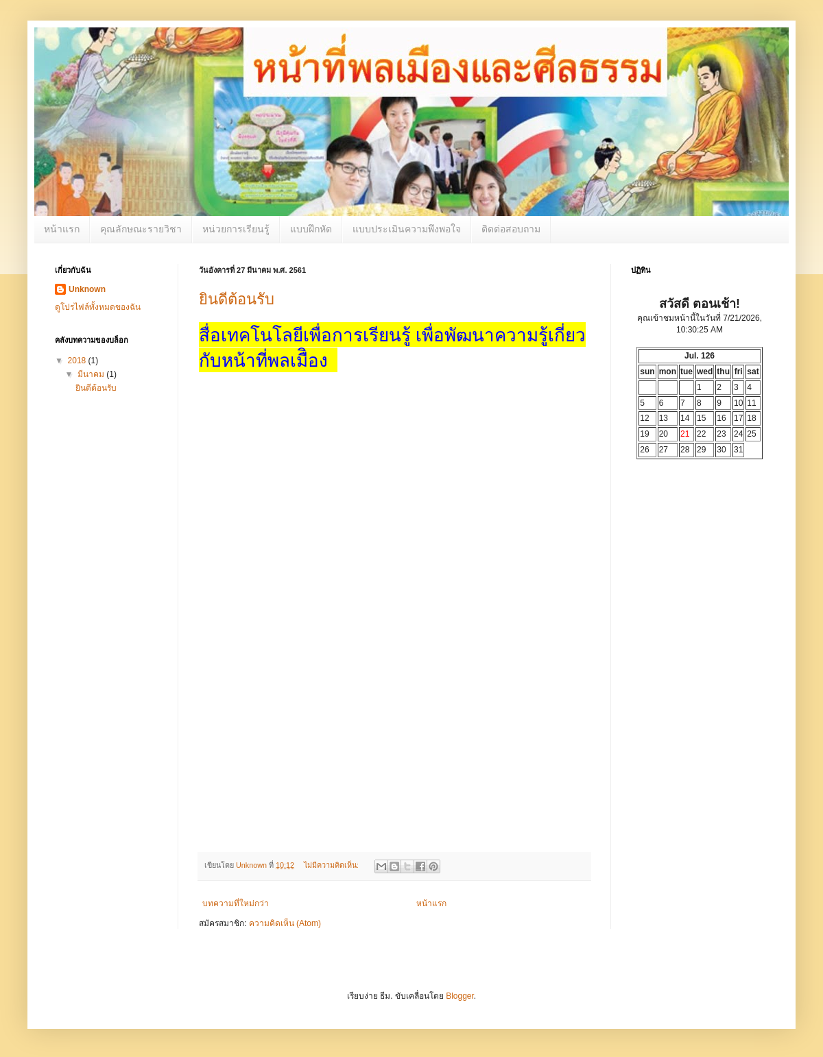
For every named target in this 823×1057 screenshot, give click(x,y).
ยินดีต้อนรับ (236, 299)
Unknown (87, 289)
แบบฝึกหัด (311, 228)
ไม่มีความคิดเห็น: (332, 865)
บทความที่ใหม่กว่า (235, 903)
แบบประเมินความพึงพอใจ (407, 228)
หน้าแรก (62, 228)
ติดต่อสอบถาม (510, 228)
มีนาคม (91, 374)
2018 (78, 360)
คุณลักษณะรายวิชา (141, 228)
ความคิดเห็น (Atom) (285, 923)
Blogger (460, 996)
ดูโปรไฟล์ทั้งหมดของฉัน (98, 307)
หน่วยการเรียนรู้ (236, 228)
